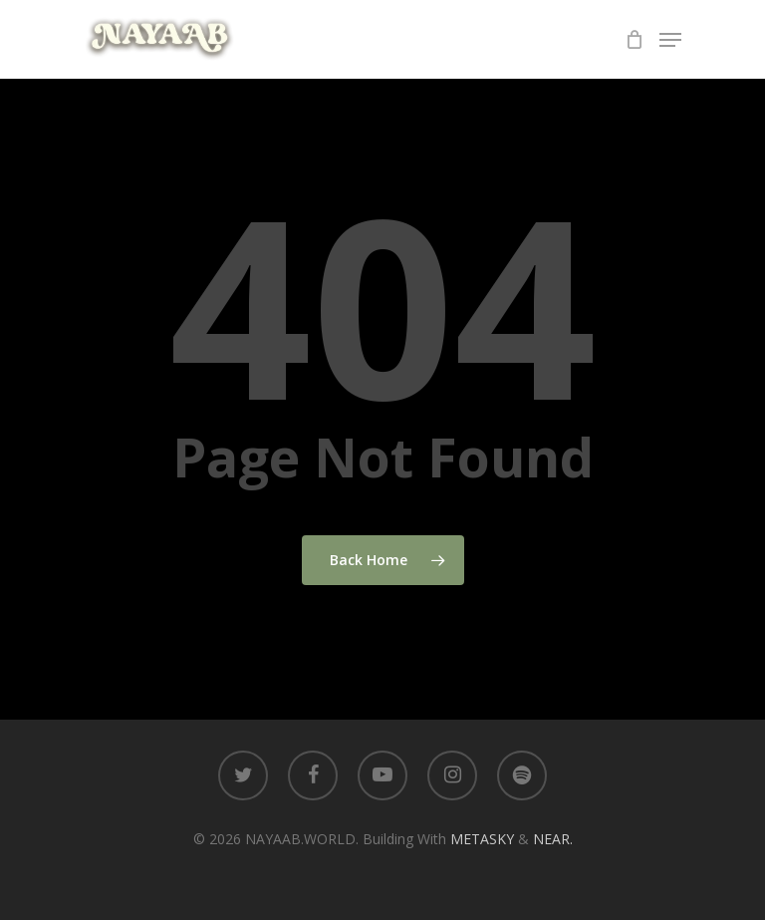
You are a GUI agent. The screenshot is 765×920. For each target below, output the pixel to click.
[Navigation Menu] (670, 40)
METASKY (484, 838)
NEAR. (553, 838)
